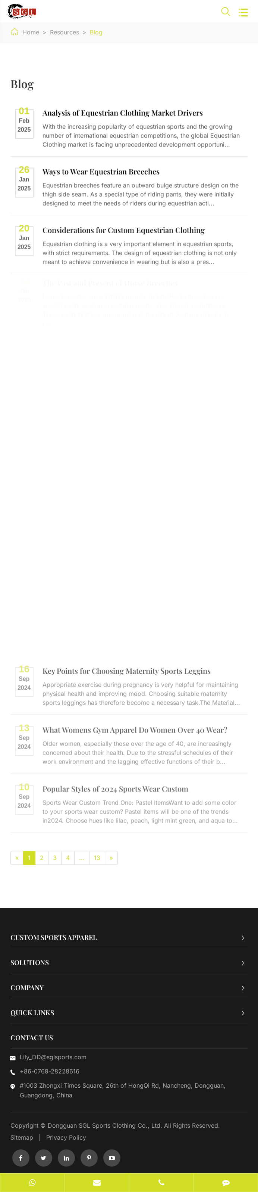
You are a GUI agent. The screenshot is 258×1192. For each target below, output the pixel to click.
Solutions (29, 962)
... (82, 857)
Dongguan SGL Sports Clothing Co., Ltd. (106, 1125)
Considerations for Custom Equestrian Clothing (124, 229)
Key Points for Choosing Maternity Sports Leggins (127, 668)
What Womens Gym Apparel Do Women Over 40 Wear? (135, 727)
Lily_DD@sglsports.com (53, 1057)
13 (97, 857)
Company (27, 987)
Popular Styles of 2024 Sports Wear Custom (115, 786)
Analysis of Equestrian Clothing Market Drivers (123, 112)
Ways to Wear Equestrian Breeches (101, 170)
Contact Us (31, 1037)
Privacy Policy (66, 1137)
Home (30, 32)
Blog (96, 32)
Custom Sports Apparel (53, 937)
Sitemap (21, 1137)
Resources (64, 32)
